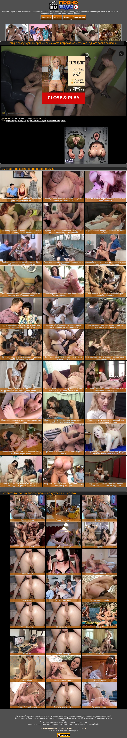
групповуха (11, 120)
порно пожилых (34, 120)
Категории (46, 17)
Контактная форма (49, 728)
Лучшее (57, 17)
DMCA (83, 728)
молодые (22, 120)
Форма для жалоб (66, 728)
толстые (51, 120)
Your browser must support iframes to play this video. (63, 81)
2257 (77, 728)
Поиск (66, 17)
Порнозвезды (79, 17)
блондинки (60, 120)
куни (44, 120)
